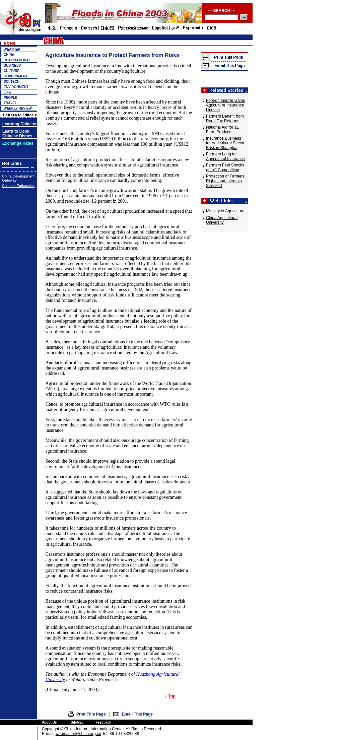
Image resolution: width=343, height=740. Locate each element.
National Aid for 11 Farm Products (222, 129)
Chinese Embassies (18, 186)
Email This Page (137, 714)
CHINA (9, 55)
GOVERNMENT (16, 76)
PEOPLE (10, 97)
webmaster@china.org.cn (78, 733)
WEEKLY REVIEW (18, 108)
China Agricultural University (221, 220)
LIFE (7, 92)
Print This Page (91, 714)
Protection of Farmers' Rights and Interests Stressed (226, 181)
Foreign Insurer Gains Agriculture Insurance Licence (225, 105)
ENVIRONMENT (16, 87)
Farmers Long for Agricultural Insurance (225, 156)
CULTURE (11, 71)
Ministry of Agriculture (225, 211)
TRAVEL (10, 103)
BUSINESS (12, 65)
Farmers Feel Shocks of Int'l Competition (225, 167)
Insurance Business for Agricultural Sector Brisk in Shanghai (225, 143)
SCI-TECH (11, 81)
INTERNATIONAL (17, 60)
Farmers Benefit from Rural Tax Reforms (225, 118)
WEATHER (12, 49)
